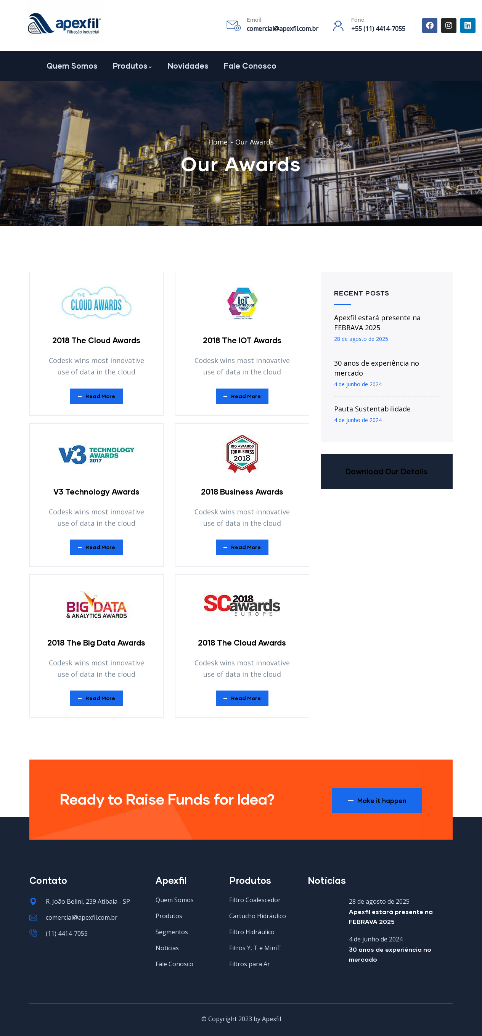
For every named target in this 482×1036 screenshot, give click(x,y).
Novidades (188, 65)
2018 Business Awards (242, 491)
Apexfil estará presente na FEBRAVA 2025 (377, 322)
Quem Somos (72, 65)
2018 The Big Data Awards (96, 642)
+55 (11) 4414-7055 (378, 28)
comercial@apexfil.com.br (282, 28)
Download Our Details (386, 471)
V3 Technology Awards (96, 491)
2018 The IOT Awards (242, 340)
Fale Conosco (250, 65)
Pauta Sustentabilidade (372, 408)
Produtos (133, 65)
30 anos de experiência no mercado (376, 367)
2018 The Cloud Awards (96, 340)
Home (218, 141)
